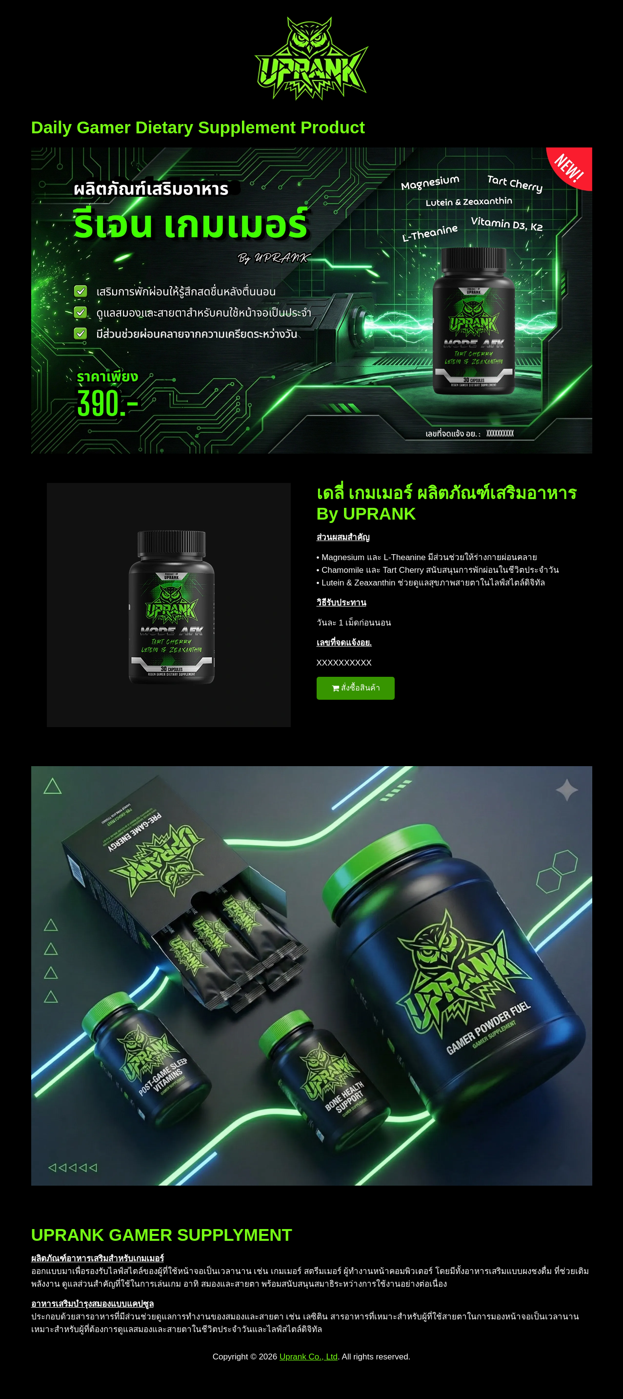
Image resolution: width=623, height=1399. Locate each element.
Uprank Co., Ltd (309, 1356)
